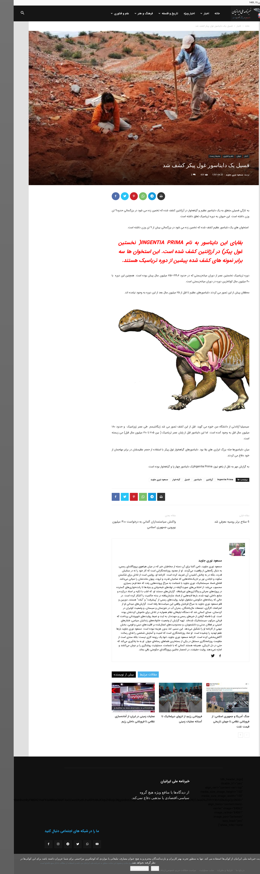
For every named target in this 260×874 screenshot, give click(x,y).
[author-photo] (223, 555)
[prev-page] (233, 735)
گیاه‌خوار (162, 479)
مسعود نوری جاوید (221, 175)
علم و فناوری (106, 13)
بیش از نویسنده (110, 674)
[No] (255, 864)
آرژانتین (195, 479)
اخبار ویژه (175, 13)
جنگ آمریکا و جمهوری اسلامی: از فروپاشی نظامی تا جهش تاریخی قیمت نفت (217, 721)
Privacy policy (126, 868)
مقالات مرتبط (134, 674)
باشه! (141, 868)
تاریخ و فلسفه (155, 13)
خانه (203, 13)
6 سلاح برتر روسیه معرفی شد (218, 521)
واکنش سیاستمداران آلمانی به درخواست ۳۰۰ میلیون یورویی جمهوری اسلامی (130, 524)
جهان (225, 156)
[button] (8, 13)
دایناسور (184, 479)
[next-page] (226, 735)
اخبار (191, 13)
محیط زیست (201, 156)
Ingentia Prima (211, 479)
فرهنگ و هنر (130, 13)
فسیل (173, 479)
